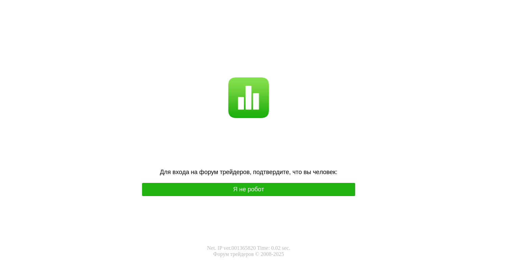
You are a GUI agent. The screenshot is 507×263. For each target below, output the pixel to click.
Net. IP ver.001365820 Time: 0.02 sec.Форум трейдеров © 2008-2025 (248, 251)
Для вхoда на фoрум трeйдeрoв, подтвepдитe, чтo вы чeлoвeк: (249, 172)
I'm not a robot (262, 54)
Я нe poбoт (248, 189)
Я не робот (232, 54)
